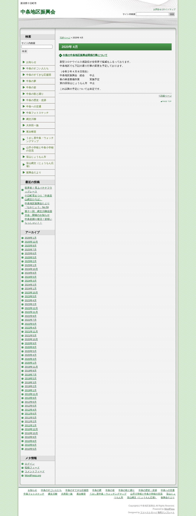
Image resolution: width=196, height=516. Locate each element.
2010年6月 (31, 444)
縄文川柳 (31, 119)
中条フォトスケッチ (37, 112)
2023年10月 (31, 292)
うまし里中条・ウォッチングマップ (40, 139)
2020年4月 (31, 355)
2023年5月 (31, 296)
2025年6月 (31, 253)
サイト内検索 (129, 14)
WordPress (169, 509)
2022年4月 (31, 327)
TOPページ (65, 37)
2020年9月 (31, 343)
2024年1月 (31, 288)
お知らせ (31, 62)
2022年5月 (31, 323)
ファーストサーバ (148, 512)
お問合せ (157, 9)
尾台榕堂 (31, 131)
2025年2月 (31, 261)
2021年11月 (31, 331)
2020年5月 (31, 351)
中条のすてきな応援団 (38, 74)
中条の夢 (31, 81)
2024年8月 (31, 272)
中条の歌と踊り (35, 93)
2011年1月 (31, 425)
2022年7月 (31, 319)
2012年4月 (31, 409)
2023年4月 (31, 300)
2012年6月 (31, 402)
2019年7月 (31, 374)
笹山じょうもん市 (36, 156)
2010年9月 (31, 437)
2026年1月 (31, 237)
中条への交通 (33, 106)
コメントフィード (35, 471)
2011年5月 (31, 417)
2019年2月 (31, 386)
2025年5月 (31, 257)
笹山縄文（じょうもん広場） (40, 165)
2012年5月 (31, 405)
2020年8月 (31, 347)
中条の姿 (31, 87)
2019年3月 (31, 382)
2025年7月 (31, 249)
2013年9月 (31, 397)
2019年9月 (31, 370)
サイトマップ (169, 9)
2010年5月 (31, 448)
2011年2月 (31, 421)
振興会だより (33, 172)
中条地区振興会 (37, 12)
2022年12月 (31, 308)
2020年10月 (31, 339)
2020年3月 (31, 359)
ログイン (30, 463)
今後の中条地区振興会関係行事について (85, 55)
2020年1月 (31, 362)
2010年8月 (31, 441)
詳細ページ (166, 95)
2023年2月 (31, 304)
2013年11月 (31, 394)
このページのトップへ (166, 101)
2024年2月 (31, 284)
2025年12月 (31, 241)
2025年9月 (31, 245)
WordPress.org (33, 475)
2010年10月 (31, 433)
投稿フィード (32, 467)
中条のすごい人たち (37, 68)
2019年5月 (31, 378)
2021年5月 (31, 335)
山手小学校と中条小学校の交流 (40, 149)
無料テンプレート (166, 512)
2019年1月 (31, 390)
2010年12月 (31, 429)
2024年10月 (31, 269)
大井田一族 (32, 125)
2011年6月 (31, 413)
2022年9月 (31, 316)
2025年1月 (31, 265)
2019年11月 (31, 366)
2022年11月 (31, 312)
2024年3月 (31, 280)
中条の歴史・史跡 (36, 100)
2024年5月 (31, 276)
